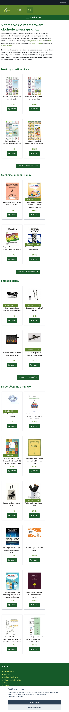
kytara (31, 41)
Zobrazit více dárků (28, 377)
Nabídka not (35, 17)
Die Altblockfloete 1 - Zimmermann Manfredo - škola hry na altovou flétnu (12, 639)
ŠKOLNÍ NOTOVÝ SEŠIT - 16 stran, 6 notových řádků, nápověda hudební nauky (12, 461)
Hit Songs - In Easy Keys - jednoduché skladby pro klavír (12, 550)
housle (41, 41)
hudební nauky (37, 43)
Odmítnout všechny (34, 707)
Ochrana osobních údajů (12, 680)
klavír (36, 41)
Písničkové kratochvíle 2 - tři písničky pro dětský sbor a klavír (34, 416)
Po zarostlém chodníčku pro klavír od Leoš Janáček (34, 594)
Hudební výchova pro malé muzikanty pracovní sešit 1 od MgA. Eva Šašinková (12, 594)
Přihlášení (62, 3)
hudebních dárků (7, 46)
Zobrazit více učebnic (28, 272)
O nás (6, 683)
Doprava (7, 674)
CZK (20, 10)
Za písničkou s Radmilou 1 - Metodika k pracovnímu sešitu (12, 249)
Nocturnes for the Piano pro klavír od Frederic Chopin (34, 461)
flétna (50, 41)
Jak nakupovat (9, 671)
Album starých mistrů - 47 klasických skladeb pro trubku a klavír (34, 639)
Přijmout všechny (34, 702)
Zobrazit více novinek (28, 166)
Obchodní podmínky (11, 677)
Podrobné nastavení (15, 697)
